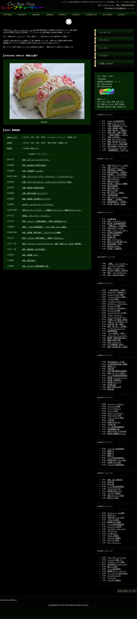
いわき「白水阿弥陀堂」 (116, 121)
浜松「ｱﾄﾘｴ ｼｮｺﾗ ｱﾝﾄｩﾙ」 (117, 139)
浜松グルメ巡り (113, 498)
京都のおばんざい (114, 422)
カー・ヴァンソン (114, 542)
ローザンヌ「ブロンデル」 (118, 304)
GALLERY (36, 15)
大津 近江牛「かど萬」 (116, 228)
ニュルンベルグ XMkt (116, 294)
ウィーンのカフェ (114, 409)
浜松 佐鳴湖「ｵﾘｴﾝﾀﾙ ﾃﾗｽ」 (117, 146)
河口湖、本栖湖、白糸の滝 (118, 270)
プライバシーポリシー (8, 600)
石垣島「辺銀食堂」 (114, 380)
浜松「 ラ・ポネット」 (116, 268)
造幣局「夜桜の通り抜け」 (117, 338)
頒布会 (9, 148)
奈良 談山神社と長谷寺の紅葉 (34, 165)
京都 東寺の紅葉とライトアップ (34, 193)
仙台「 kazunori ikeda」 (116, 275)
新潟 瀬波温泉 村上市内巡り (34, 249)
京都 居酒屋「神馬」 (116, 128)
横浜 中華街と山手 (114, 387)
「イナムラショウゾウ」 (116, 329)
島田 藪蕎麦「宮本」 (115, 244)
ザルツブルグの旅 (114, 415)
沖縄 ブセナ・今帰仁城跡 (117, 144)
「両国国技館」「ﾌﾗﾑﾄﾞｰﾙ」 (118, 150)
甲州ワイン (112, 515)
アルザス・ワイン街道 (116, 562)
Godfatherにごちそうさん (117, 564)
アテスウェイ (112, 531)
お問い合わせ (114, 63)
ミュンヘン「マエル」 (116, 404)
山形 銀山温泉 (112, 195)
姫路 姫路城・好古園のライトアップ (36, 199)
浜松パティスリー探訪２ (116, 373)
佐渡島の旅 (111, 237)
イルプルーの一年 (114, 489)
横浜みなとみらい (114, 246)
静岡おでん (112, 366)
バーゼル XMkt (113, 299)
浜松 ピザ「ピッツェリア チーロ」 (35, 160)
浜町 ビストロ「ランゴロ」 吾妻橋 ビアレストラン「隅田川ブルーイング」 (52, 210)
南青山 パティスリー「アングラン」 (36, 216)
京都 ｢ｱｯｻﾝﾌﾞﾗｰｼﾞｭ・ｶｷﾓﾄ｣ (117, 165)
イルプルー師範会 (114, 493)
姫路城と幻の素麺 (114, 522)
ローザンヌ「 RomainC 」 (117, 308)
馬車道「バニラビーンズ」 (117, 378)
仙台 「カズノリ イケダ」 (117, 177)
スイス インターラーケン (117, 317)
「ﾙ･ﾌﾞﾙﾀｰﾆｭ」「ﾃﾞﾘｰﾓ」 (117, 148)
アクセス (114, 55)
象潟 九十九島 (112, 190)
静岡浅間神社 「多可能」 (117, 202)
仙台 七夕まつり (113, 179)
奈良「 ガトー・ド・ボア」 (117, 230)
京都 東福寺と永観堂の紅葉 (33, 188)
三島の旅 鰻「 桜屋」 (116, 324)
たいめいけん (112, 533)
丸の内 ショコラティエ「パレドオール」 (38, 204)
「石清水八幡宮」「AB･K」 (118, 135)
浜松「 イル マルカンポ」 (117, 273)
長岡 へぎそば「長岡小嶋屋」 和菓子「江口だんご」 (43, 238)
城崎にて (110, 453)
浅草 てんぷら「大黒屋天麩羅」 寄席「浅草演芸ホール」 (44, 221)
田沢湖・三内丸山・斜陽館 (117, 183)
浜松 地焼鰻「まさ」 (30, 255)
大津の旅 (111, 420)
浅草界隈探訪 (112, 331)
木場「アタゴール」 (114, 342)
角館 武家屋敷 (112, 186)
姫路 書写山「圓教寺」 (116, 170)
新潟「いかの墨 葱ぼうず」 (117, 242)
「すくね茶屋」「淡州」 (116, 333)
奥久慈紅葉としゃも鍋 (116, 362)
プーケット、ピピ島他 (116, 513)
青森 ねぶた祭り (113, 181)
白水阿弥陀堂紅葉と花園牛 (118, 364)
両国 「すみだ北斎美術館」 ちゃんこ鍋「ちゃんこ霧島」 (44, 227)
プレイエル (111, 578)
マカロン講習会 (113, 536)
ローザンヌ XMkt (114, 310)
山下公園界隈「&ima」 (116, 344)
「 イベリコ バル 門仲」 (116, 266)
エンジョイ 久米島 (114, 527)
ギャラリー (114, 40)
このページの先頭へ (127, 591)
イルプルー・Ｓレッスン (116, 529)
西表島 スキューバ (114, 382)
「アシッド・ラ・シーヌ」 (117, 335)
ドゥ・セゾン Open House (117, 573)
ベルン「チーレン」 (115, 315)
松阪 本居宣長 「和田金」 (117, 172)
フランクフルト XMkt (116, 418)
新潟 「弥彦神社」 (114, 235)
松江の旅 (110, 484)
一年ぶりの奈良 (113, 520)
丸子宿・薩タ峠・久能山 (116, 204)
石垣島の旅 (111, 384)
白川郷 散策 (111, 219)
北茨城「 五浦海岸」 (115, 248)
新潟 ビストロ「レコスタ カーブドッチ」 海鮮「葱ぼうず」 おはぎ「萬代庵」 (52, 244)
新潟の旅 (110, 389)
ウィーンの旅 (113, 411)
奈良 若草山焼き (29, 260)
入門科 (9, 143)
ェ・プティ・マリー (30, 5)
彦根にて (110, 451)
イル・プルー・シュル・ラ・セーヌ (21, 30)
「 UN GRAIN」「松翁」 (117, 290)
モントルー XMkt (114, 306)
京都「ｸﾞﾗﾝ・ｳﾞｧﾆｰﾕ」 (116, 123)
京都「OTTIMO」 (114, 137)
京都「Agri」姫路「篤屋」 (117, 132)
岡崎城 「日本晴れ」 (115, 199)
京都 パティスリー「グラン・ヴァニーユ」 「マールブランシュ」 (48, 176)
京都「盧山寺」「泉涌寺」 (118, 130)
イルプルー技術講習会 (116, 449)
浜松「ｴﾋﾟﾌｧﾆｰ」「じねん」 (118, 197)
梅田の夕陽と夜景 (114, 340)
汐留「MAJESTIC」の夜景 (117, 347)
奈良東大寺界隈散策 (114, 233)
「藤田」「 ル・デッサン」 (117, 263)
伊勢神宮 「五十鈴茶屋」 (117, 174)
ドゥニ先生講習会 (114, 569)
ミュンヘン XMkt (114, 406)
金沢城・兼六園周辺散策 (116, 223)
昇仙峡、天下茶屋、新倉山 (118, 319)
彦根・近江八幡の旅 (114, 480)
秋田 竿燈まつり (113, 188)
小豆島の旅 (111, 424)
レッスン (114, 48)
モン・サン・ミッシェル (117, 557)
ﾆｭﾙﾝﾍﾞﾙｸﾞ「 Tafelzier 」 (117, 292)
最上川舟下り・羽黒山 (115, 193)
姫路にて (110, 455)
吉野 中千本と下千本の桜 (116, 431)
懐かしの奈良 (112, 567)
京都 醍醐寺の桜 (113, 429)
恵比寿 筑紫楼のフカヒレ (116, 434)
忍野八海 (111, 517)
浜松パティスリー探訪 (115, 495)
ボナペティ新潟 (113, 540)
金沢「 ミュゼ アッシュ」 (117, 221)
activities (107, 15)
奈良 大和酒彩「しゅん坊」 (33, 171)
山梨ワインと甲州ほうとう (118, 322)
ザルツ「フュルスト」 (116, 413)
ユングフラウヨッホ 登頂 (117, 313)
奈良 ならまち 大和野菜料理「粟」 (35, 266)
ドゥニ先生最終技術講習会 (117, 375)
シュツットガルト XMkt (116, 297)
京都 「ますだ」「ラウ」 (116, 168)
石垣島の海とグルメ (114, 491)
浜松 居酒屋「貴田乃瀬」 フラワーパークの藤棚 (41, 232)
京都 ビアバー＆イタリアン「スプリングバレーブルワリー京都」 (47, 182)
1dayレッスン (12, 137)
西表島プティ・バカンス (116, 571)
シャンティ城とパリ (115, 560)
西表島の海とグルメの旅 (116, 460)
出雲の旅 (110, 482)
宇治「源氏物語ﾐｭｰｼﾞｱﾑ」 (117, 126)
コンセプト (114, 32)
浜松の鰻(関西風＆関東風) (117, 371)
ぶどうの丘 (120, 517)
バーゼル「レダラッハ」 (117, 301)
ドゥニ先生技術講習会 (115, 427)
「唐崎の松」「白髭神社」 (117, 226)
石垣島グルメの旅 (114, 462)
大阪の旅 (110, 369)
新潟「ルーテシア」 (114, 239)
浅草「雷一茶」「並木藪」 (117, 326)
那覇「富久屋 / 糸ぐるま (116, 142)
